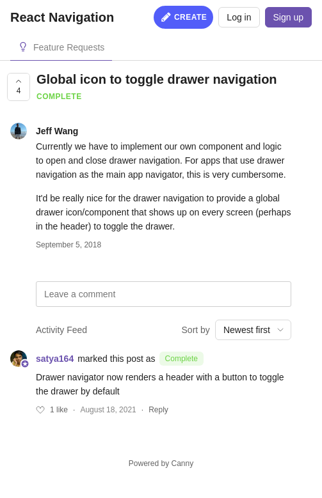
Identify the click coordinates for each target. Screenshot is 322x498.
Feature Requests (68, 47)
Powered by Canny (161, 463)
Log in (239, 17)
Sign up (288, 17)
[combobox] (253, 330)
